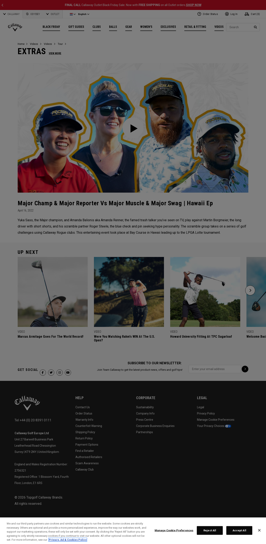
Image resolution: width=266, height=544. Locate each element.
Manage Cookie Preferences (174, 530)
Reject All (209, 530)
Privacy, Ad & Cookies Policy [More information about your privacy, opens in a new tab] (68, 539)
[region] (133, 530)
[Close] (259, 530)
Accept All (239, 530)
